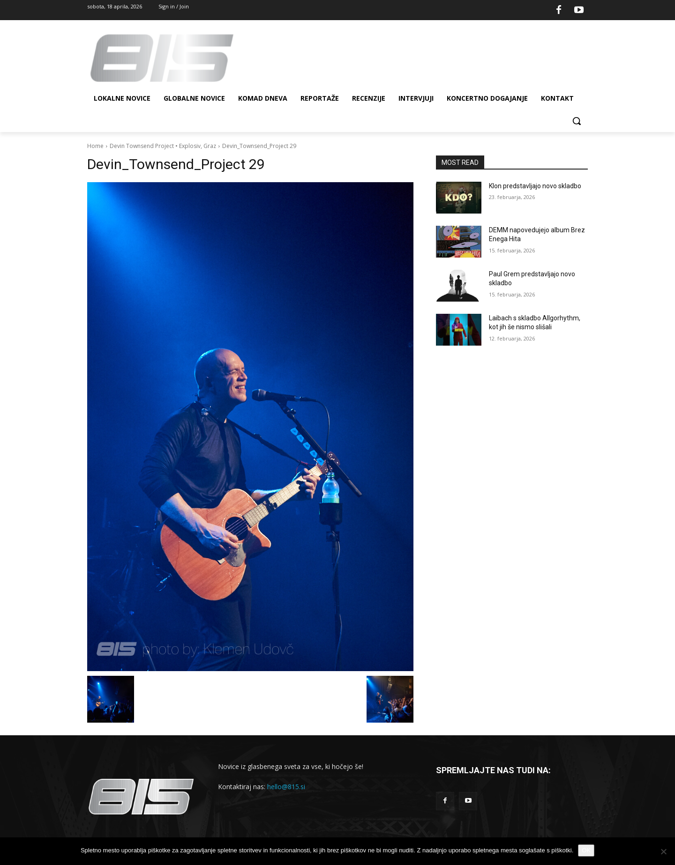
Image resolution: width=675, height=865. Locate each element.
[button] (576, 121)
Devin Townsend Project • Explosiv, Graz (163, 146)
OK (586, 850)
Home (95, 146)
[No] (663, 851)
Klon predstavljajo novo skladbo (535, 186)
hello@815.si (286, 786)
